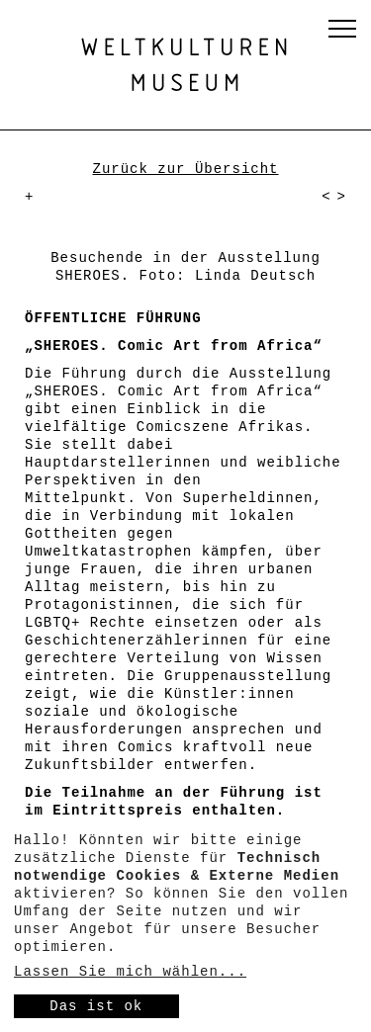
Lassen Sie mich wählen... (130, 972)
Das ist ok (95, 1006)
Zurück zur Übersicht (185, 169)
